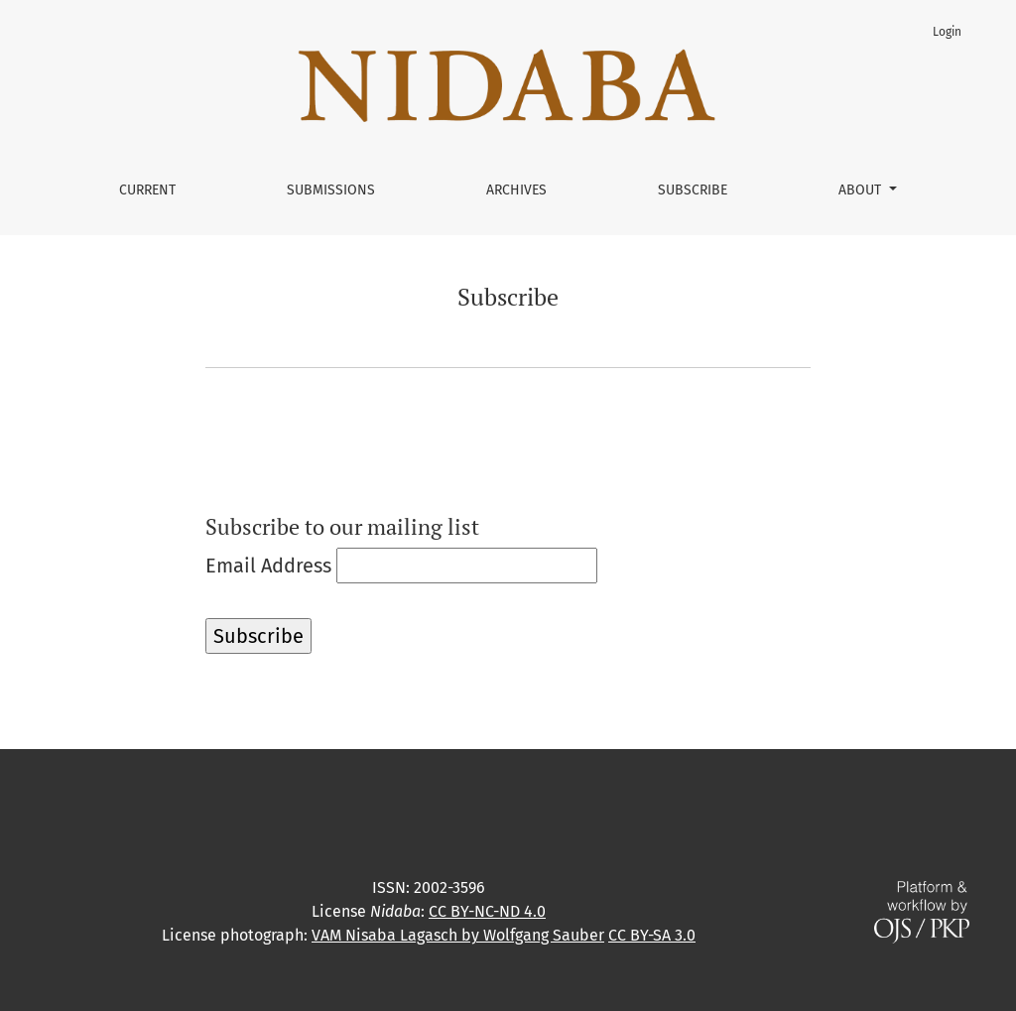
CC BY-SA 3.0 (652, 935)
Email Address (268, 565)
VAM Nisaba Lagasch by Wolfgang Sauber (458, 935)
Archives (516, 190)
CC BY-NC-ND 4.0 (487, 911)
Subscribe (692, 190)
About (861, 190)
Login (947, 32)
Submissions (331, 190)
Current (147, 190)
